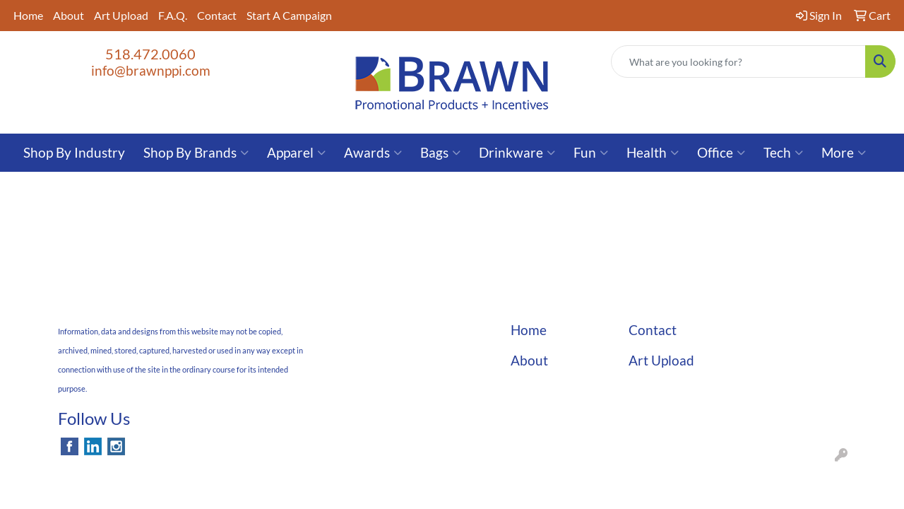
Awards (373, 152)
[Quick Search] (738, 61)
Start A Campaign (289, 15)
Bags (440, 152)
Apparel (296, 152)
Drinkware (517, 152)
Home (28, 15)
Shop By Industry (74, 152)
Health (652, 152)
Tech (783, 152)
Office (721, 152)
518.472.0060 (150, 53)
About (68, 15)
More (843, 152)
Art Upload (121, 15)
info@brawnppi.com (150, 70)
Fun (590, 152)
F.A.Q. (172, 15)
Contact (217, 15)
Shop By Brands (196, 152)
